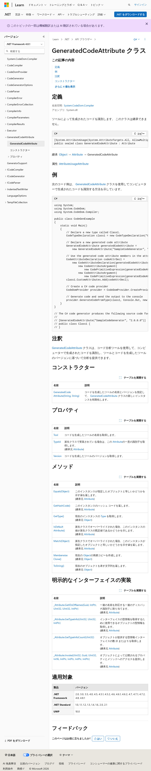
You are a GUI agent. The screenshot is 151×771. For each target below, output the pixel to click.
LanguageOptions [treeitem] (17, 195)
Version (58, 456)
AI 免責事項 (9, 763)
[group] (100, 142)
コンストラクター (65, 81)
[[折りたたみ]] (43, 36)
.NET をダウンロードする (130, 14)
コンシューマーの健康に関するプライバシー (115, 763)
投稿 (61, 763)
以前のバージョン (30, 763)
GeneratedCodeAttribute (91, 184)
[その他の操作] (145, 39)
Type (103, 516)
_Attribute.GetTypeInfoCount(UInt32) (74, 637)
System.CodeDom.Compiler (79, 105)
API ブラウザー (83, 39)
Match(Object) (61, 541)
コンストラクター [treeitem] (20, 150)
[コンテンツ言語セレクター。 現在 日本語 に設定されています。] (10, 755)
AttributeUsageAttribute (74, 164)
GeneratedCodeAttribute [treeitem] (23, 143)
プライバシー (75, 763)
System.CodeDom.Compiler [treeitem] (22, 59)
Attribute (77, 154)
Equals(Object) (61, 491)
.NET (66, 39)
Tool (56, 435)
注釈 (57, 76)
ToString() (59, 565)
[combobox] (24, 44)
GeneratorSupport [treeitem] (17, 163)
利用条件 (8, 768)
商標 (19, 768)
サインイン (140, 4)
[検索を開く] (129, 5)
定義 (57, 67)
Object (63, 154)
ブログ (48, 763)
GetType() (59, 516)
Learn (56, 39)
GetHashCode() (62, 505)
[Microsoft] (6, 4)
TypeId (57, 441)
